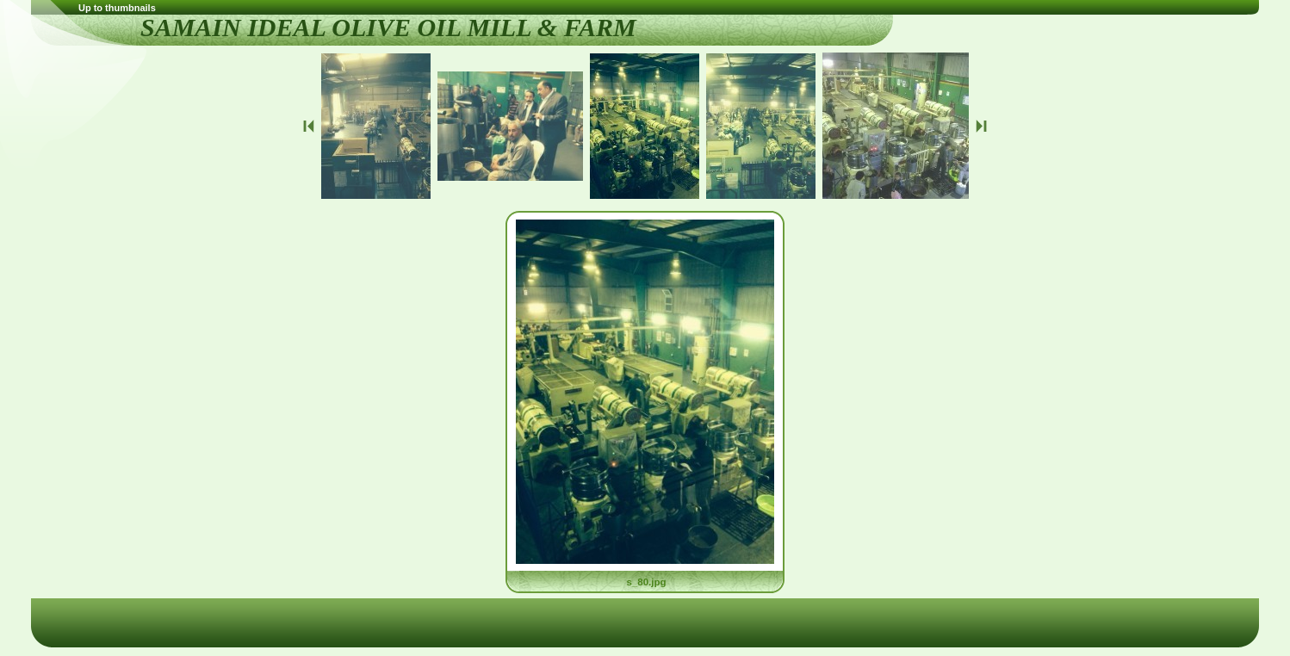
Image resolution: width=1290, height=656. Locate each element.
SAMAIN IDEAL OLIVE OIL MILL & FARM (388, 27)
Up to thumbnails (117, 8)
